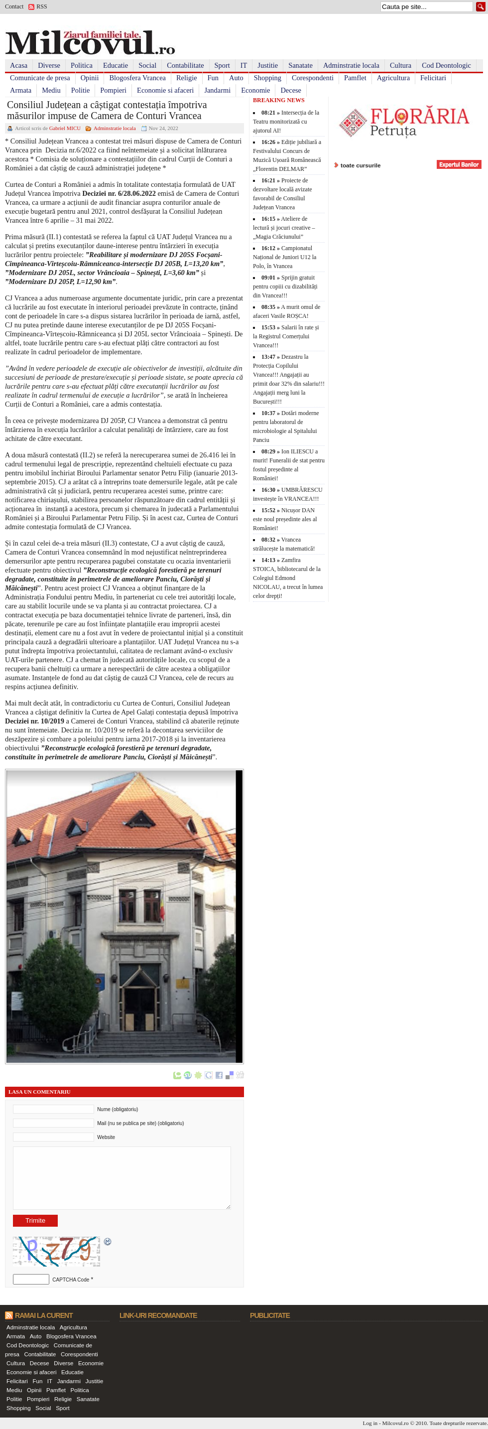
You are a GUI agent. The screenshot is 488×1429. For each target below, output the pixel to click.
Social (147, 65)
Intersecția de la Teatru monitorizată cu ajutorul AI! (286, 121)
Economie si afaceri (165, 90)
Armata (20, 90)
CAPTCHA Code (70, 1280)
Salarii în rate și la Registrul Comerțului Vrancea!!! (286, 336)
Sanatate (300, 65)
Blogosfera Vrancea (137, 78)
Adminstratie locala (351, 65)
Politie (80, 90)
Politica (82, 65)
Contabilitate (185, 65)
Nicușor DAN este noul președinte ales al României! (285, 519)
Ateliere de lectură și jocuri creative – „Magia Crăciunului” (284, 227)
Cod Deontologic (446, 65)
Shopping (267, 78)
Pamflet (355, 78)
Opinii (90, 78)
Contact (14, 6)
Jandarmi (217, 90)
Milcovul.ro (395, 1423)
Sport (222, 65)
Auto (236, 78)
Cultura (400, 65)
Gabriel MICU (65, 128)
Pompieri (113, 90)
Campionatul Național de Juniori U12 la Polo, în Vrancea (284, 257)
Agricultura (393, 78)
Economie (255, 90)
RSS (41, 6)
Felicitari (433, 78)
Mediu (51, 90)
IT (244, 65)
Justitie (267, 65)
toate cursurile (361, 165)
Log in (370, 1423)
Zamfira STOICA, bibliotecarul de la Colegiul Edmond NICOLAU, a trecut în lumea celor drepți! (288, 578)
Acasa (18, 65)
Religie (186, 78)
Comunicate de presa (40, 78)
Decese (290, 90)
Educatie (115, 65)
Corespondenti (313, 78)
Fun (213, 78)
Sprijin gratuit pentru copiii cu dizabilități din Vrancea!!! (285, 286)
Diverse (49, 65)
